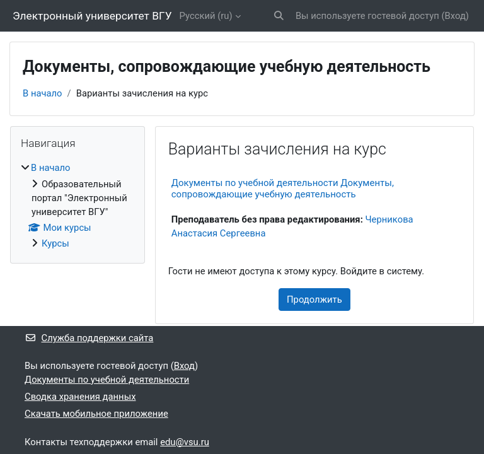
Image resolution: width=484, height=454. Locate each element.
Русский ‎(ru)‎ (206, 15)
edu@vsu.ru (184, 442)
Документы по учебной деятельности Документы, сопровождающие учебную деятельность (282, 188)
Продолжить (314, 299)
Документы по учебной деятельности (107, 379)
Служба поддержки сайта (89, 338)
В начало (42, 93)
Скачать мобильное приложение (96, 413)
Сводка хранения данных (80, 396)
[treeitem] (77, 205)
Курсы (55, 243)
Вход (455, 15)
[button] (279, 16)
